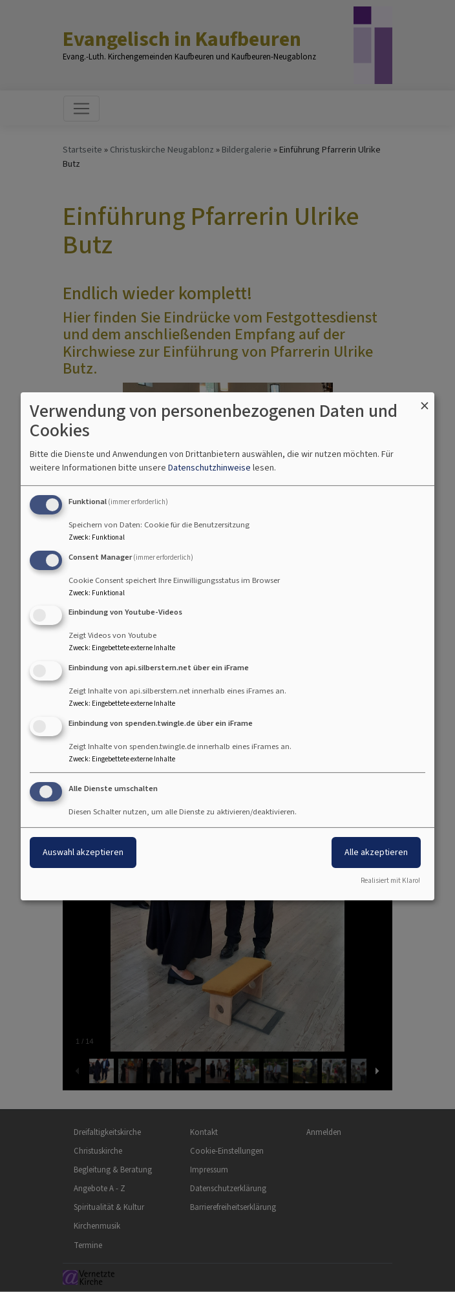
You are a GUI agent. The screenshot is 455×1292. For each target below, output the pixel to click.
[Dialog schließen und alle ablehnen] (424, 400)
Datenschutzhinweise (209, 467)
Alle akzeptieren (376, 852)
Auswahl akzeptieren (83, 852)
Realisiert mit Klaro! (390, 880)
